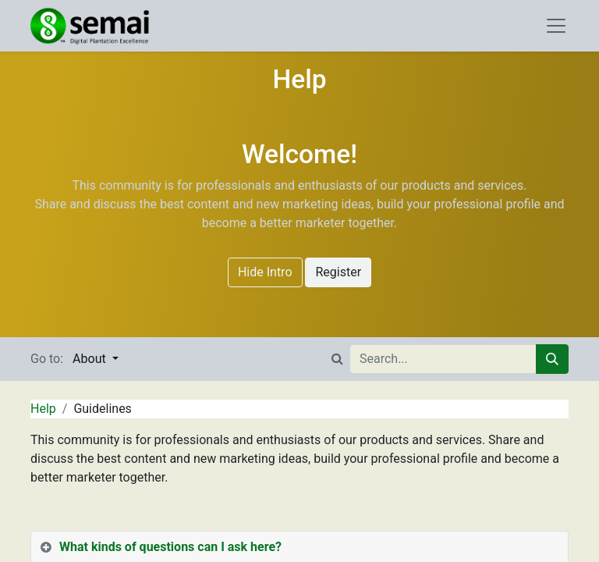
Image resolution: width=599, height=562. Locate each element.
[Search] (552, 359)
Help (43, 408)
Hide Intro (265, 272)
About (91, 358)
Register (338, 272)
